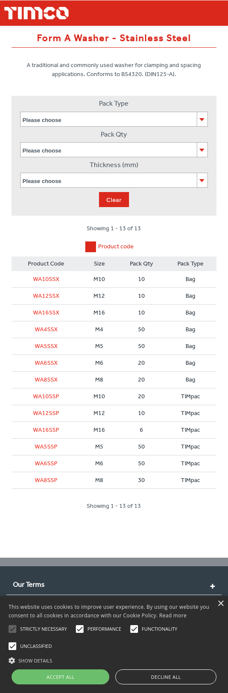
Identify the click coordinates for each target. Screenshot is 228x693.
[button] (114, 659)
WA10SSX (46, 279)
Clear (113, 199)
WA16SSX (46, 312)
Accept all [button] (61, 677)
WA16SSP (46, 430)
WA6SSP (46, 463)
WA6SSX (46, 362)
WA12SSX (46, 295)
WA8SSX (46, 379)
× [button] (220, 604)
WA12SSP (46, 413)
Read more (173, 615)
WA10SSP (46, 396)
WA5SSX (46, 346)
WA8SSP (46, 480)
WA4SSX (46, 329)
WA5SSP (46, 446)
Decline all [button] (166, 677)
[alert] (114, 644)
